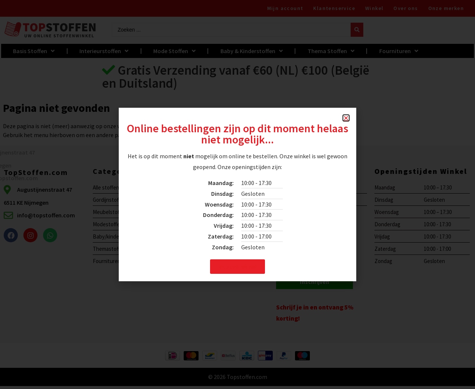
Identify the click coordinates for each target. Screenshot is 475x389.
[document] (237, 194)
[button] (346, 118)
